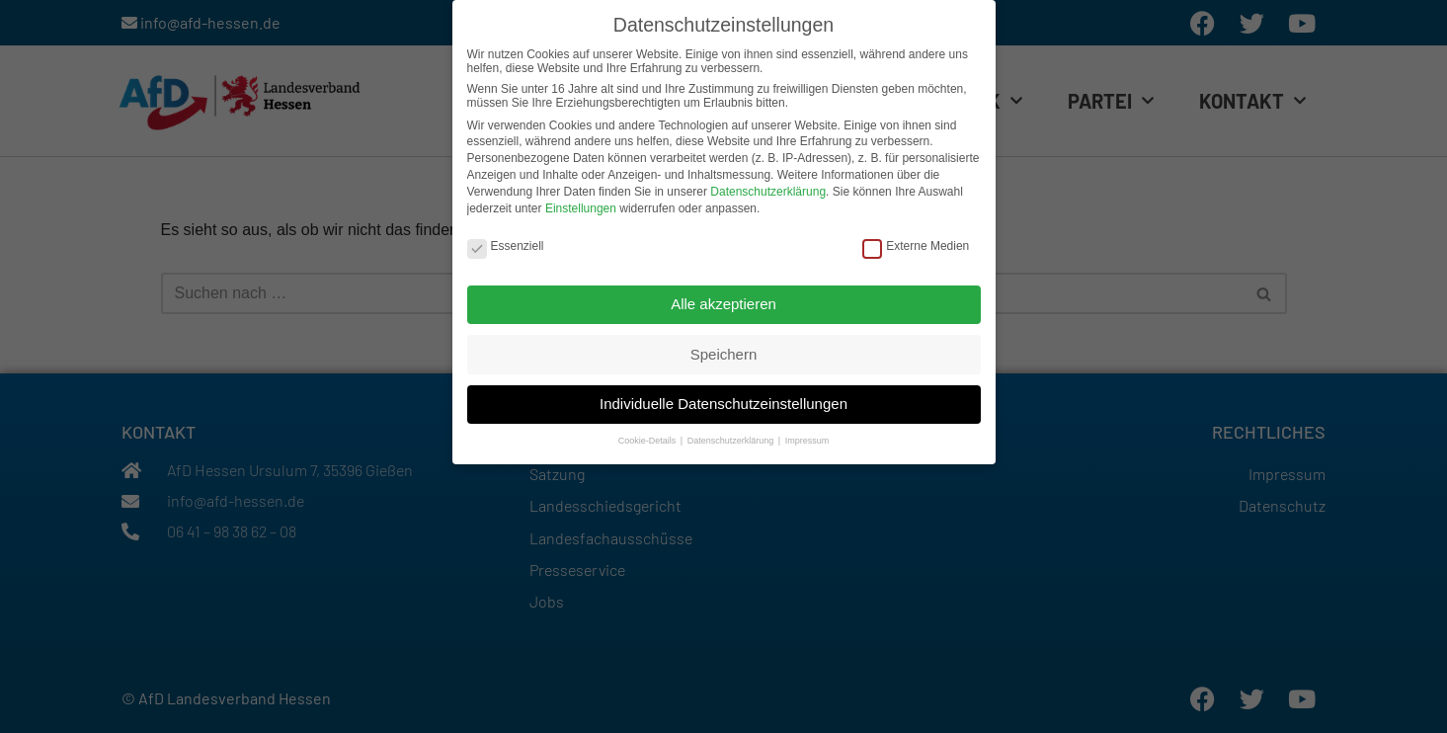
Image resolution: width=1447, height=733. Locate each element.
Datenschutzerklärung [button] (731, 437)
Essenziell (505, 241)
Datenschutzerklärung (768, 187)
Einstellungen (580, 203)
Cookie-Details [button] (648, 437)
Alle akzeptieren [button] (723, 298)
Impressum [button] (807, 437)
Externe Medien (915, 241)
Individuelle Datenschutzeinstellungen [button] (723, 398)
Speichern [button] (724, 349)
